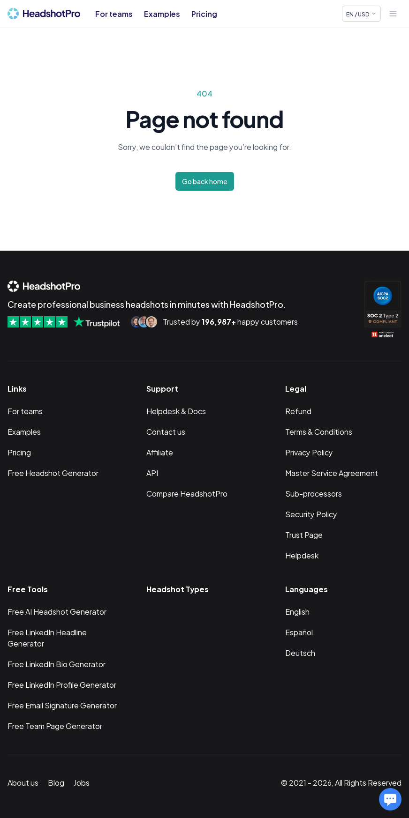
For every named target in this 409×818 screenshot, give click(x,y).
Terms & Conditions (318, 431)
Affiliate (159, 452)
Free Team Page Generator (55, 725)
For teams (114, 13)
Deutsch (300, 652)
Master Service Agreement (331, 472)
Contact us (165, 431)
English (297, 611)
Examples (162, 13)
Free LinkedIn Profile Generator (62, 684)
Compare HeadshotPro (186, 493)
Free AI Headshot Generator (57, 611)
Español (299, 631)
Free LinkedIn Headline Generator (47, 637)
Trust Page (304, 534)
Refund (298, 410)
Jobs (82, 782)
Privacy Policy (309, 452)
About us (23, 782)
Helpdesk (301, 555)
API (152, 472)
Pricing (204, 13)
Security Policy (311, 513)
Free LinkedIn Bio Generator (57, 663)
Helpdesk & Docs (176, 410)
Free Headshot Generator (53, 472)
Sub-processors (313, 493)
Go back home (204, 181)
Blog (56, 782)
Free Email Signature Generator (62, 705)
